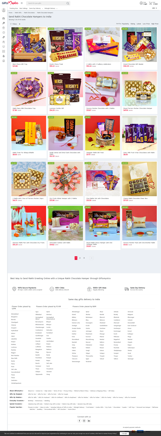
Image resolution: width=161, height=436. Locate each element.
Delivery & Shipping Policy (98, 391)
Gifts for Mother (83, 397)
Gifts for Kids (52, 394)
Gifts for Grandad (130, 397)
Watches (32, 409)
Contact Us (39, 391)
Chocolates (116, 407)
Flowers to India (33, 407)
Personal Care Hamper (143, 407)
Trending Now (14, 8)
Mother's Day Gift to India (52, 404)
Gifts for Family (106, 397)
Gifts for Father (94, 397)
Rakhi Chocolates (29, 13)
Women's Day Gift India (85, 404)
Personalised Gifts (50, 409)
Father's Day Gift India (69, 404)
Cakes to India (44, 407)
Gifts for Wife (32, 397)
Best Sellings (24, 8)
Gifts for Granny (118, 397)
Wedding (47, 401)
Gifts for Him (42, 394)
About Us (31, 391)
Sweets (124, 407)
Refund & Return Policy (81, 391)
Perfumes (155, 407)
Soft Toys (132, 407)
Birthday (30, 401)
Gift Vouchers (62, 409)
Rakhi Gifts (18, 13)
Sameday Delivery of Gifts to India (61, 407)
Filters (13, 24)
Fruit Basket (90, 407)
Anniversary (38, 401)
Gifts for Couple (63, 394)
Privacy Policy (68, 391)
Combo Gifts (99, 407)
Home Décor (72, 409)
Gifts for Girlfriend (57, 397)
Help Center (48, 391)
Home (10, 13)
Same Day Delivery (36, 8)
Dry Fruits (108, 407)
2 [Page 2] (79, 258)
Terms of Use (58, 391)
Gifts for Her (32, 394)
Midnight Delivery (51, 8)
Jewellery (39, 409)
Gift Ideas (111, 391)
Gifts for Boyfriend (70, 397)
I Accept (124, 433)
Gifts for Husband (43, 397)
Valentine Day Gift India (35, 404)
